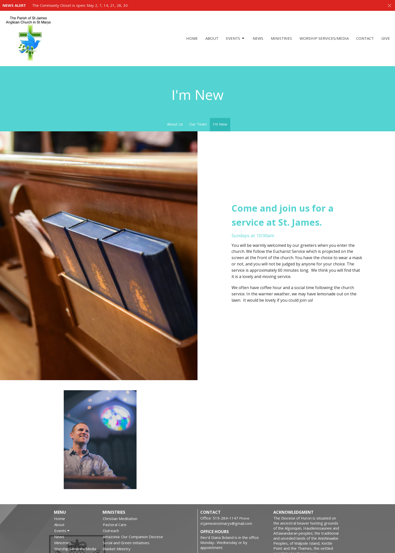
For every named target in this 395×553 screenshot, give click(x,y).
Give (385, 38)
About (211, 38)
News (258, 38)
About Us (175, 124)
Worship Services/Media (324, 38)
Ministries (281, 38)
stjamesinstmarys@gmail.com (226, 523)
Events (235, 38)
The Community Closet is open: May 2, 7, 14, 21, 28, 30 (80, 5)
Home (192, 38)
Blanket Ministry (116, 548)
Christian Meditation (120, 518)
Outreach (111, 530)
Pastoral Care (114, 524)
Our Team (198, 124)
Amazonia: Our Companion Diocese (133, 536)
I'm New (220, 124)
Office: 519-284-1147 (219, 518)
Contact (365, 38)
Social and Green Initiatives (126, 542)
